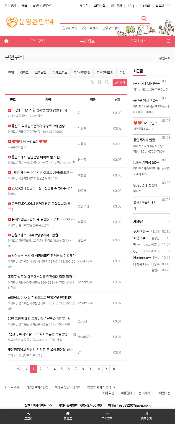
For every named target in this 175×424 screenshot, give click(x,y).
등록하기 (146, 416)
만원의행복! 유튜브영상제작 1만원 (33, 235)
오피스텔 (40, 73)
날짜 (117, 99)
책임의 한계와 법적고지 (101, 387)
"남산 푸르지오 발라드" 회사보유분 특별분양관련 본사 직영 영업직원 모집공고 (40, 334)
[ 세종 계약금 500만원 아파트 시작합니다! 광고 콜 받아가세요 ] (42, 173)
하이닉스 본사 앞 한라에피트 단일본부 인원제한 (41, 256)
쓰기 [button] (120, 82)
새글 (24, 6)
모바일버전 (163, 393)
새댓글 (138, 221)
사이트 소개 (12, 387)
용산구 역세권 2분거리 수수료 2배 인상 (36, 126)
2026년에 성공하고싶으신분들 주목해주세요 (40, 188)
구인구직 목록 (68, 28)
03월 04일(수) (42, 6)
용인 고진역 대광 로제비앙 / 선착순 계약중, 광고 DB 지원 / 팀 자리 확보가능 (42, 319)
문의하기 (144, 393)
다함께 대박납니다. (141, 264)
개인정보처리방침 (37, 387)
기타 (122, 73)
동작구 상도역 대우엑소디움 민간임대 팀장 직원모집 (42, 277)
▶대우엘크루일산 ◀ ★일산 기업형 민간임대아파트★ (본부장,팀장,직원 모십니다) (42, 219)
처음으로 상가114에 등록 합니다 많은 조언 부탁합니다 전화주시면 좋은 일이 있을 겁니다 (141, 238)
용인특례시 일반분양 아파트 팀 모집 (34, 157)
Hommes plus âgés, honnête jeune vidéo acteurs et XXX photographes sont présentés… (142, 258)
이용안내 (126, 393)
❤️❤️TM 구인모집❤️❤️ (27, 142)
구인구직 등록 (89, 28)
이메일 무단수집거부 (67, 387)
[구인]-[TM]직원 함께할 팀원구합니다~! (37, 110)
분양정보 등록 (111, 28)
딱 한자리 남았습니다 (137, 245)
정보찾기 (116, 6)
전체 (11, 73)
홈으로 (67, 416)
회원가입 (99, 6)
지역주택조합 (105, 73)
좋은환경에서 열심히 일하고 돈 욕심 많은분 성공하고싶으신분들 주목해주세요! (42, 350)
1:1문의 (145, 6)
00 (135, 251)
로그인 (84, 6)
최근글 (138, 71)
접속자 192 (163, 6)
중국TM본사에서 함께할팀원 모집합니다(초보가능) (42, 204)
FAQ (131, 6)
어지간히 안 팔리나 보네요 (141, 232)
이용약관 (108, 393)
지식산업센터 (82, 73)
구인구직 (164, 58)
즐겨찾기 (10, 6)
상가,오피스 (60, 73)
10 (98, 369)
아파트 (24, 73)
